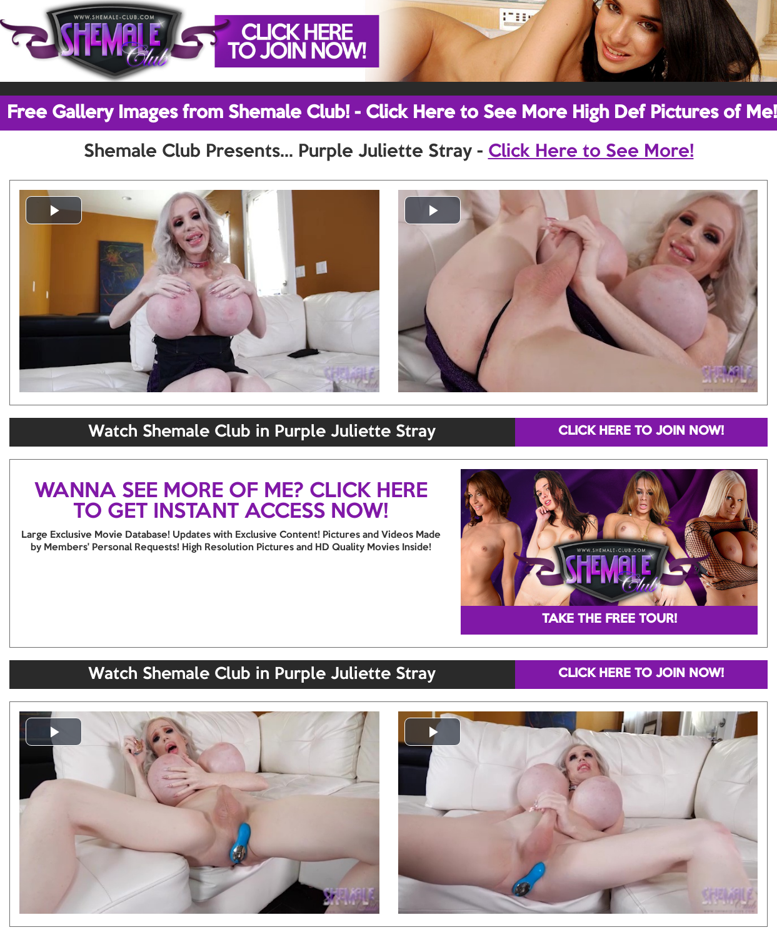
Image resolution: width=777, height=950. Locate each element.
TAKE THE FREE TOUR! (609, 619)
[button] (54, 210)
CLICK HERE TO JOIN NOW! (641, 431)
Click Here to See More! (591, 152)
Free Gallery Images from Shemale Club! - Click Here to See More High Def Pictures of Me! (392, 113)
